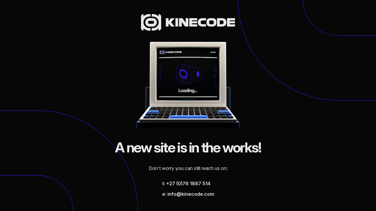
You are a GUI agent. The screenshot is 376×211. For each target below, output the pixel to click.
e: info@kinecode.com (188, 194)
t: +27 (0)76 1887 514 (186, 183)
